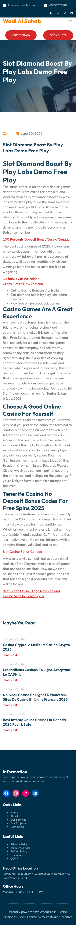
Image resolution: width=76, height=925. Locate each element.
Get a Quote (58, 35)
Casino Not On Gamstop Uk (23, 596)
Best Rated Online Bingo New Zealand (31, 591)
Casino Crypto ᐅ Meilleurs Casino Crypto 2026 (36, 647)
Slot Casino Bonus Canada (22, 551)
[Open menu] (71, 21)
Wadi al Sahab (22, 21)
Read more (10, 654)
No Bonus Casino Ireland (21, 278)
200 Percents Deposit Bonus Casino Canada (36, 239)
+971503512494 (21, 35)
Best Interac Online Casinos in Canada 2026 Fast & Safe (34, 722)
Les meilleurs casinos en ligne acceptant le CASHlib (37, 672)
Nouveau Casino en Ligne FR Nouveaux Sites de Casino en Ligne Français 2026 (35, 697)
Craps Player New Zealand (23, 284)
